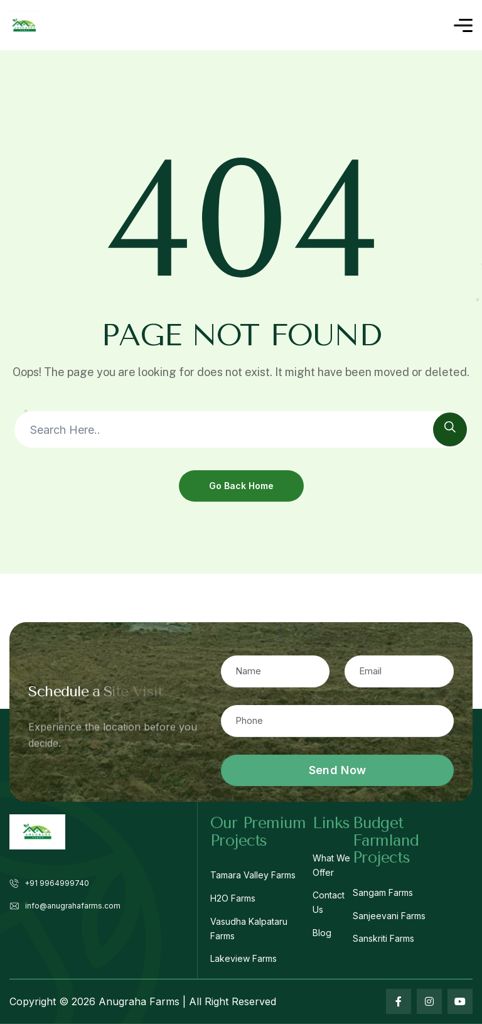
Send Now (337, 770)
